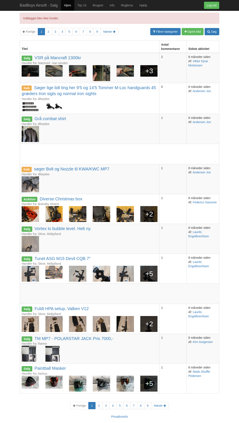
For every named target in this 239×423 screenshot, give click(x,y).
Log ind (212, 5)
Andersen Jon (202, 91)
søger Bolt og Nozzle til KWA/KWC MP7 (71, 169)
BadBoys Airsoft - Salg (39, 5)
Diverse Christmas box (61, 199)
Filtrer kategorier (165, 31)
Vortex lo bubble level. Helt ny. (63, 228)
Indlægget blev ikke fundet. (41, 18)
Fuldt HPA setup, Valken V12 (62, 308)
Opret (192, 31)
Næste (109, 31)
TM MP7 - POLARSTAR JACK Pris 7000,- (73, 338)
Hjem (67, 5)
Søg (212, 31)
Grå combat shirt (50, 118)
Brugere (98, 5)
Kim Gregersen (203, 342)
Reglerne (127, 5)
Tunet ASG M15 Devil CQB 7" (62, 258)
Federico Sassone (205, 202)
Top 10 (81, 5)
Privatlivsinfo (119, 416)
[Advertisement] (97, 153)
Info (112, 5)
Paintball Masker (50, 368)
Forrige (28, 31)
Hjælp (143, 5)
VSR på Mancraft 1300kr (58, 57)
